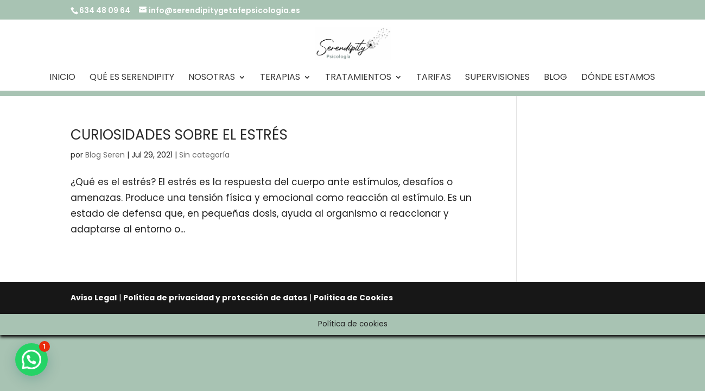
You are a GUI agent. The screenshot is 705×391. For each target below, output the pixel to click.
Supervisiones (497, 78)
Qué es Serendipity (132, 78)
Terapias (280, 78)
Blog (555, 78)
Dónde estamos (618, 78)
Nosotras (211, 78)
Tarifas (433, 78)
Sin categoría (204, 154)
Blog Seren (105, 154)
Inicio (62, 78)
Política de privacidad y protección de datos (215, 297)
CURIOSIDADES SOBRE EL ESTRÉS (179, 134)
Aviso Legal (94, 297)
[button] (31, 359)
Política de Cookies (353, 297)
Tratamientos (358, 78)
